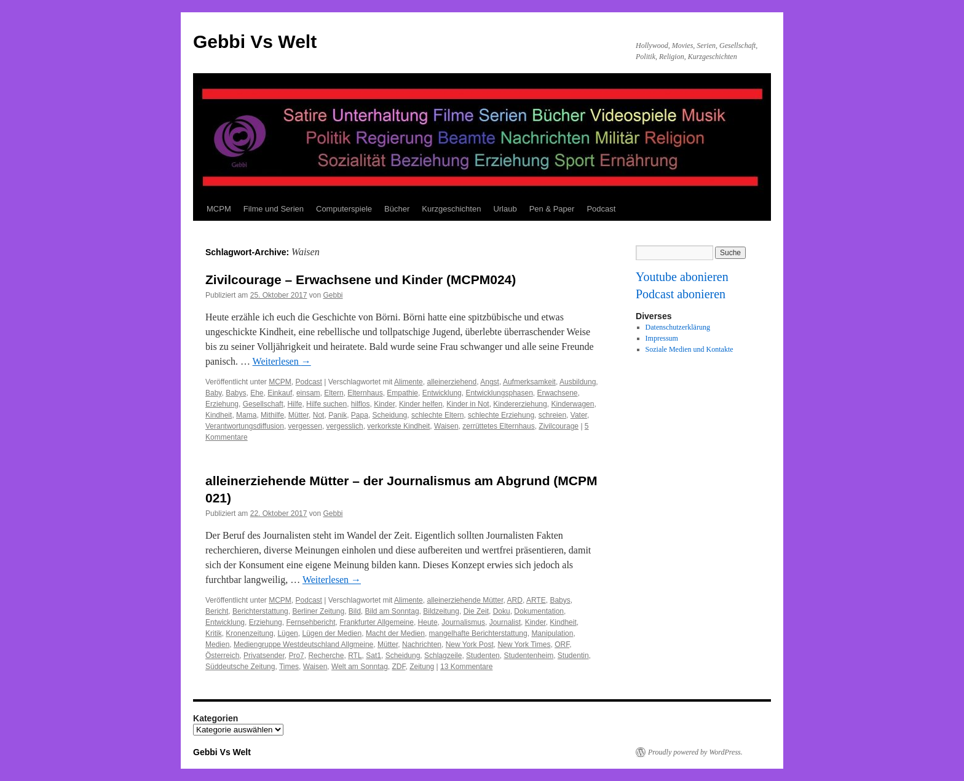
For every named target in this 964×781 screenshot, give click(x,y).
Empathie (402, 393)
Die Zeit (476, 611)
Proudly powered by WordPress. (695, 752)
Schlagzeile (443, 655)
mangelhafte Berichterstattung (478, 633)
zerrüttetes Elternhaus (498, 426)
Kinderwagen (572, 404)
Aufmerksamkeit (529, 382)
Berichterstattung (260, 611)
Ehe (256, 393)
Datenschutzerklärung (678, 327)
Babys (236, 393)
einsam (308, 393)
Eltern (333, 393)
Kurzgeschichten (451, 208)
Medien (217, 644)
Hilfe (294, 404)
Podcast (601, 208)
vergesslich (344, 426)
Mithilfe (272, 415)
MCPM (219, 208)
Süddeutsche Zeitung (240, 666)
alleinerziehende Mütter (465, 600)
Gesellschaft (263, 404)
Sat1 (373, 655)
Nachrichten (421, 644)
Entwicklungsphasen (498, 393)
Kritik (213, 633)
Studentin (573, 655)
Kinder (384, 404)
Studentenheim (528, 655)
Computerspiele (344, 208)
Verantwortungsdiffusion (244, 426)
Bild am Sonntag (392, 611)
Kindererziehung (520, 404)
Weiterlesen (282, 361)
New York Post (470, 644)
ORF (562, 644)
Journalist (505, 622)
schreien (552, 415)
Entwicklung (442, 393)
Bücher (396, 208)
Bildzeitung (441, 611)
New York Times (523, 644)
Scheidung (390, 415)
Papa (359, 415)
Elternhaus (364, 393)
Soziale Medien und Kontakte (689, 349)
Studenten (483, 655)
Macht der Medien (395, 633)
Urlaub (504, 208)
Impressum (662, 338)
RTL (355, 655)
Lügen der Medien (332, 633)
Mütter (298, 415)
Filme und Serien (273, 208)
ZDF (399, 666)
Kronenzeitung (249, 633)
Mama (246, 415)
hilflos (360, 404)
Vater (579, 415)
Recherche (326, 655)
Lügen (287, 633)
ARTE (536, 600)
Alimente (408, 382)
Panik (337, 415)
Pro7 (296, 655)
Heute (428, 622)
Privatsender (264, 655)
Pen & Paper (552, 208)
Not (319, 415)
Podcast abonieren (680, 294)
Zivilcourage (559, 426)
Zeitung (421, 666)
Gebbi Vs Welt (255, 41)
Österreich (222, 655)
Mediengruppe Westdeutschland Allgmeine (303, 644)
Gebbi (332, 295)
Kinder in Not (467, 404)
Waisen (446, 426)
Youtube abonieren (682, 276)
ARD (515, 600)
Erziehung (222, 404)
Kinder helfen (421, 404)
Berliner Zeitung (318, 611)
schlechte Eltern (437, 415)
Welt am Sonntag (359, 666)
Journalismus (463, 622)
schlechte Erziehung (501, 415)
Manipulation (552, 633)
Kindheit (218, 415)
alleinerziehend (451, 382)
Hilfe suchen (326, 404)
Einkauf (279, 393)
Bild (355, 611)
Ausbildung (577, 382)
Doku (501, 611)
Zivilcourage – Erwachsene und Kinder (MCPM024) (360, 279)
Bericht (216, 611)
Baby (213, 393)
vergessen (305, 426)
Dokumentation (539, 611)
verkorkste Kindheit (398, 426)
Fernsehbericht (310, 622)
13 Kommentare (466, 666)
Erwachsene (557, 393)
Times (289, 666)
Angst (489, 382)
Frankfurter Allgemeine (376, 622)
